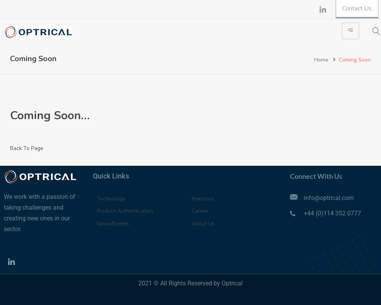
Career (200, 211)
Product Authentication (125, 211)
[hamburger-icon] (350, 31)
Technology (111, 198)
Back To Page (26, 148)
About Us (203, 223)
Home (321, 59)
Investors (203, 198)
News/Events (113, 223)
